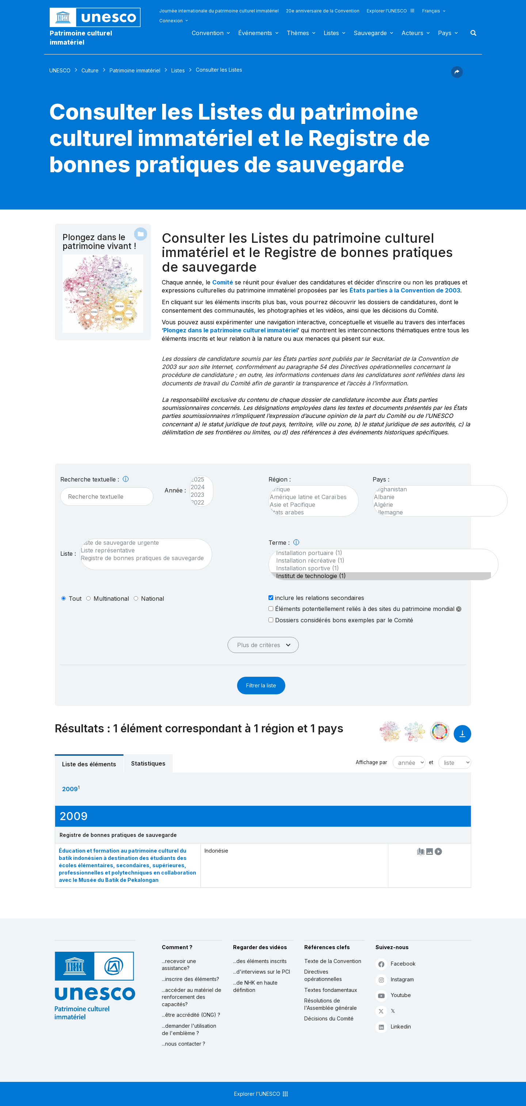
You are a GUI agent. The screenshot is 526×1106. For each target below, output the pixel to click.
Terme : (283, 542)
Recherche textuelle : (94, 479)
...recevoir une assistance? (179, 964)
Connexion (171, 20)
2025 (198, 479)
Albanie (436, 497)
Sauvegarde (370, 33)
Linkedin (393, 1027)
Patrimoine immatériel (135, 70)
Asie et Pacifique (310, 505)
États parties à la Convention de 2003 (405, 290)
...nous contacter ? (183, 1044)
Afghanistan (436, 489)
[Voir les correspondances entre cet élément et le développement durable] (440, 732)
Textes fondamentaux (330, 990)
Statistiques (148, 763)
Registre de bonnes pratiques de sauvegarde (142, 558)
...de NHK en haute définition (255, 986)
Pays (444, 33)
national (152, 598)
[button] (457, 75)
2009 (70, 789)
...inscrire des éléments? (190, 979)
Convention (208, 33)
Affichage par (371, 762)
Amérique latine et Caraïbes (310, 497)
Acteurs (412, 33)
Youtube (393, 995)
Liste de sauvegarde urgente (142, 543)
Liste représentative (142, 550)
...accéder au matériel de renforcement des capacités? (191, 997)
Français (431, 11)
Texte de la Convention (332, 961)
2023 (198, 495)
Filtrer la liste (261, 685)
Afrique (310, 489)
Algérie (436, 505)
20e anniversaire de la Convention (322, 11)
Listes (331, 33)
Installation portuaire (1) (380, 553)
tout (75, 598)
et (431, 762)
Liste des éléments (89, 764)
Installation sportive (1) (380, 568)
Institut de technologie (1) (380, 576)
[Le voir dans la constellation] (390, 732)
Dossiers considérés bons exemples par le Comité (340, 619)
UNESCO (59, 70)
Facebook (396, 964)
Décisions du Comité (329, 1018)
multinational (111, 598)
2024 (198, 487)
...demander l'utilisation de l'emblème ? (189, 1029)
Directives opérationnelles (323, 975)
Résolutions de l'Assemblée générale (330, 1004)
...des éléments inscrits (260, 961)
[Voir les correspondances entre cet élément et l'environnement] (415, 732)
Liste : (68, 553)
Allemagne (436, 512)
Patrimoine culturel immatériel (81, 37)
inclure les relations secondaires (316, 597)
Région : (279, 479)
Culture (90, 70)
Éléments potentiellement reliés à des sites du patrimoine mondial (364, 608)
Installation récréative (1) (380, 561)
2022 (198, 502)
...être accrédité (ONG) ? (191, 1015)
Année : (175, 490)
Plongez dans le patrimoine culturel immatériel (230, 330)
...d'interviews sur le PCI (261, 972)
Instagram (395, 979)
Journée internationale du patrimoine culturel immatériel (219, 11)
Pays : (381, 479)
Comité (222, 282)
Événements (255, 33)
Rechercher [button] (471, 33)
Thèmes (298, 33)
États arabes (310, 512)
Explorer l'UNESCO (391, 11)
